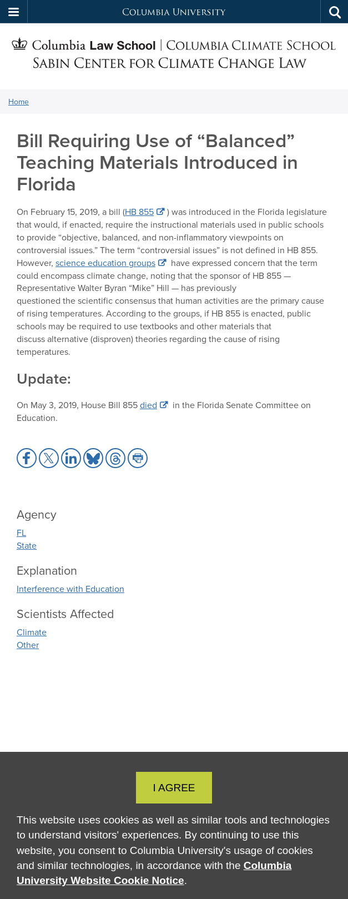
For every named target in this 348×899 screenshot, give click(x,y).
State (27, 545)
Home (18, 101)
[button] (14, 11)
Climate (32, 632)
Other (28, 645)
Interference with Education (70, 588)
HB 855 (139, 211)
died (148, 405)
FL (21, 532)
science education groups (105, 263)
